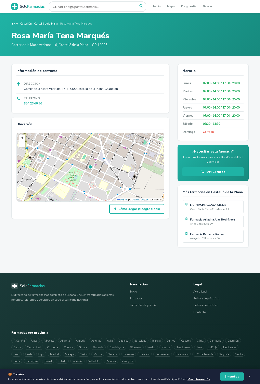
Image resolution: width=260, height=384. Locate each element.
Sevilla (239, 354)
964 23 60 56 (33, 103)
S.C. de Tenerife (204, 354)
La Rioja (212, 347)
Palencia (145, 354)
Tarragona (32, 361)
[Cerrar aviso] (249, 376)
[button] (90, 167)
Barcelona (140, 340)
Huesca (166, 347)
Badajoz (123, 340)
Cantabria (215, 340)
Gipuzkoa (135, 347)
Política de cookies (205, 305)
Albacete (49, 340)
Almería (80, 340)
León (16, 354)
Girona (83, 347)
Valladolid (94, 361)
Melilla (84, 354)
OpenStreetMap (140, 199)
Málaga (69, 354)
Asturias (96, 340)
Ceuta (17, 347)
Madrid (54, 354)
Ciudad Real (34, 347)
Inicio (157, 6)
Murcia (98, 354)
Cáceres (186, 340)
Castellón (26, 23)
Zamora (111, 361)
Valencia (77, 361)
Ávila (110, 340)
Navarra (112, 354)
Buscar (207, 6)
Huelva (151, 347)
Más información (198, 379)
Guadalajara (116, 347)
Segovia (224, 354)
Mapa (171, 6)
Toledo (62, 361)
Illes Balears (183, 347)
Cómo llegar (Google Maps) (137, 209)
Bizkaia (156, 340)
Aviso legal (200, 291)
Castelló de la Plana (46, 23)
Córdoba (52, 347)
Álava (34, 340)
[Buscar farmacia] (97, 6)
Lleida (28, 354)
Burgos (171, 340)
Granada (98, 347)
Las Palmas (229, 347)
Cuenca (68, 347)
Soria (17, 361)
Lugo (41, 354)
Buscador (136, 298)
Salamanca (182, 354)
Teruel (48, 361)
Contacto (199, 312)
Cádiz (200, 340)
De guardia (188, 6)
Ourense (129, 354)
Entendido (232, 376)
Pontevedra (163, 354)
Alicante (65, 340)
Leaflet (122, 199)
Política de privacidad (206, 298)
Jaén (199, 347)
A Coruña (19, 340)
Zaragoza (127, 361)
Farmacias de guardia (143, 305)
